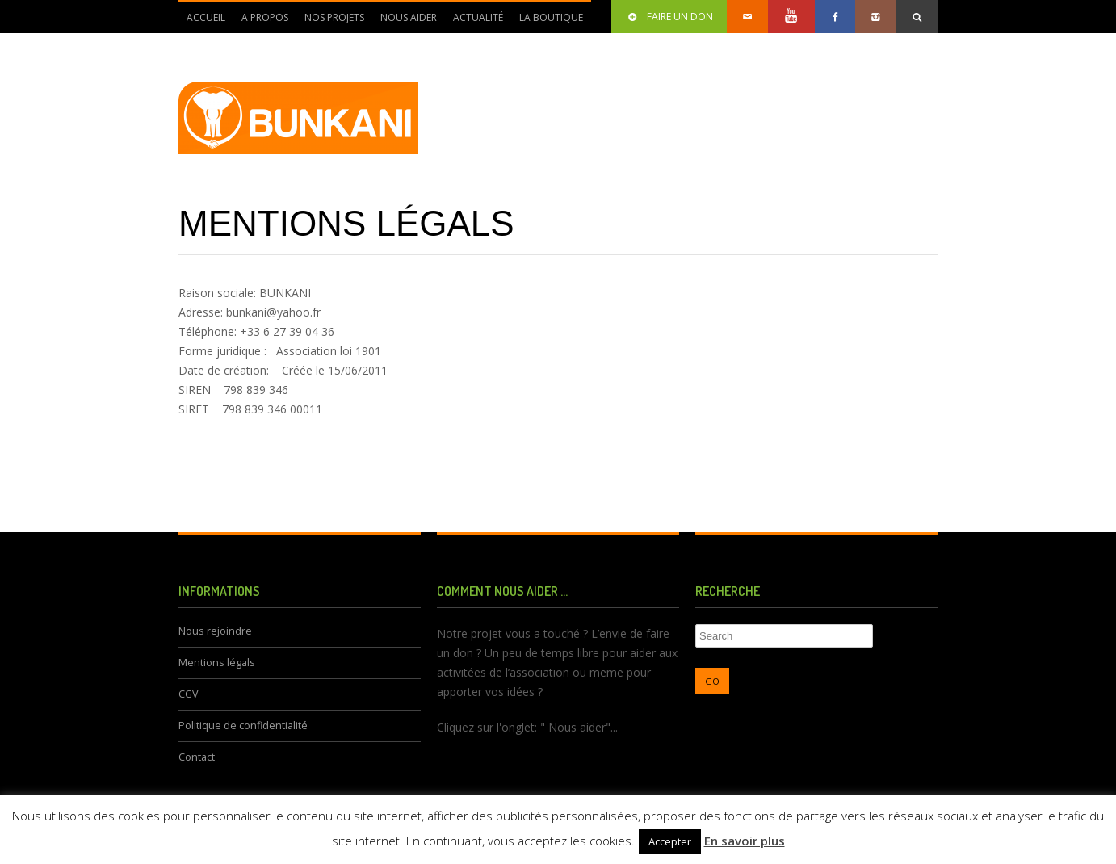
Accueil (206, 17)
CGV (188, 694)
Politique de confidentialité (243, 725)
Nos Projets (330, 21)
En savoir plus (744, 841)
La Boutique (551, 17)
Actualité (474, 21)
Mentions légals (216, 662)
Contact (196, 757)
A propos (260, 21)
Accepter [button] (669, 841)
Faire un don (669, 16)
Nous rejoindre (215, 631)
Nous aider (404, 21)
